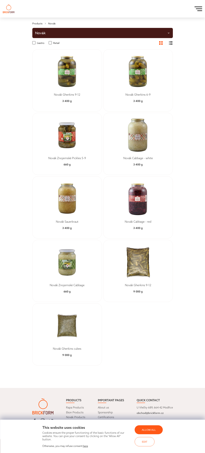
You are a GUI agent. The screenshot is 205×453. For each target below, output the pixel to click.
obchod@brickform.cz (150, 413)
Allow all (149, 429)
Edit (144, 441)
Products (37, 23)
